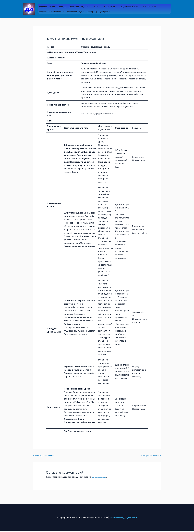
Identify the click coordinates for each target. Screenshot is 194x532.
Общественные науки (130, 6)
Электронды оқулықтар (98, 11)
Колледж (43, 7)
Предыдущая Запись (44, 456)
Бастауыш (62, 7)
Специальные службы (79, 6)
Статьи (52, 7)
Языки (96, 6)
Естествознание (151, 6)
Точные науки (110, 6)
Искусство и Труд (76, 11)
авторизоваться (100, 477)
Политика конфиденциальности (123, 518)
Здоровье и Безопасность (51, 11)
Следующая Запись (150, 456)
